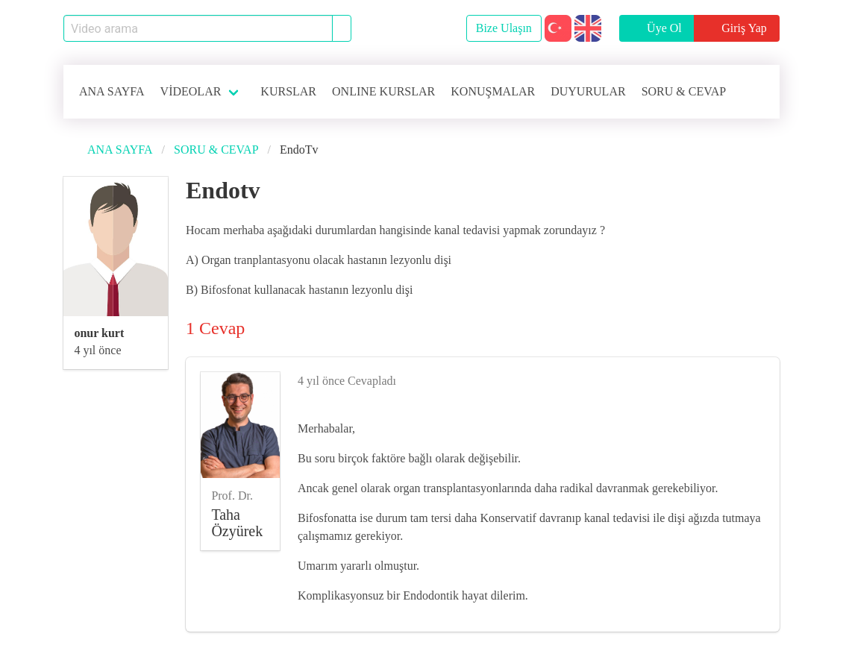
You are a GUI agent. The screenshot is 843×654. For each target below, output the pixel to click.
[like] (759, 378)
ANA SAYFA (112, 91)
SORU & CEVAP (684, 91)
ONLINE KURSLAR (383, 91)
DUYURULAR (588, 91)
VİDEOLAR (191, 91)
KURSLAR (288, 91)
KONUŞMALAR (493, 91)
